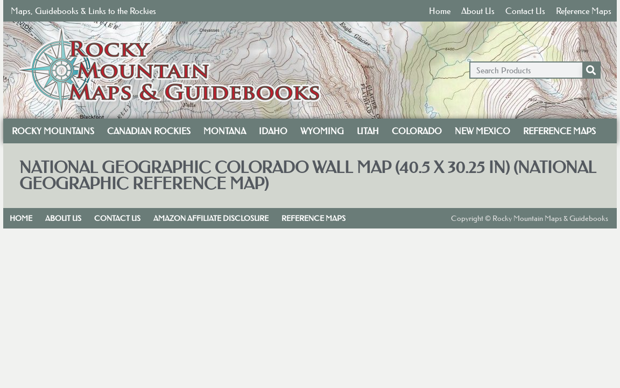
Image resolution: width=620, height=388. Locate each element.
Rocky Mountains (53, 131)
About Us (478, 10)
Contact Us (525, 10)
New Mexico (482, 131)
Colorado (417, 131)
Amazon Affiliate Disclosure (211, 218)
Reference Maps (583, 10)
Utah (368, 131)
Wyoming (322, 131)
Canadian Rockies (149, 131)
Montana (224, 131)
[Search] (591, 70)
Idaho (273, 131)
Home (439, 10)
